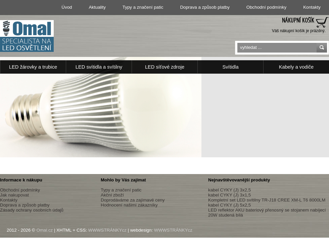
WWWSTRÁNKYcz (107, 230)
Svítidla (230, 67)
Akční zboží (112, 194)
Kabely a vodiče (296, 67)
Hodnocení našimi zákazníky (129, 205)
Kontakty (312, 7)
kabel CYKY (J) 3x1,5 (229, 194)
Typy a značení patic (143, 7)
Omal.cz (44, 230)
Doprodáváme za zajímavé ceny (132, 200)
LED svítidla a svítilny (99, 67)
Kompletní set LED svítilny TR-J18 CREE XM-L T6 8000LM (266, 200)
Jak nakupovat (14, 194)
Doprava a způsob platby (204, 7)
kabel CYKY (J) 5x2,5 (229, 205)
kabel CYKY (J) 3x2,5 (229, 189)
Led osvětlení (27, 36)
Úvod (66, 7)
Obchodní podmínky (266, 7)
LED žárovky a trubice (33, 67)
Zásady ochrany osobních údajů (31, 210)
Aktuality (97, 7)
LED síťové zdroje (164, 67)
